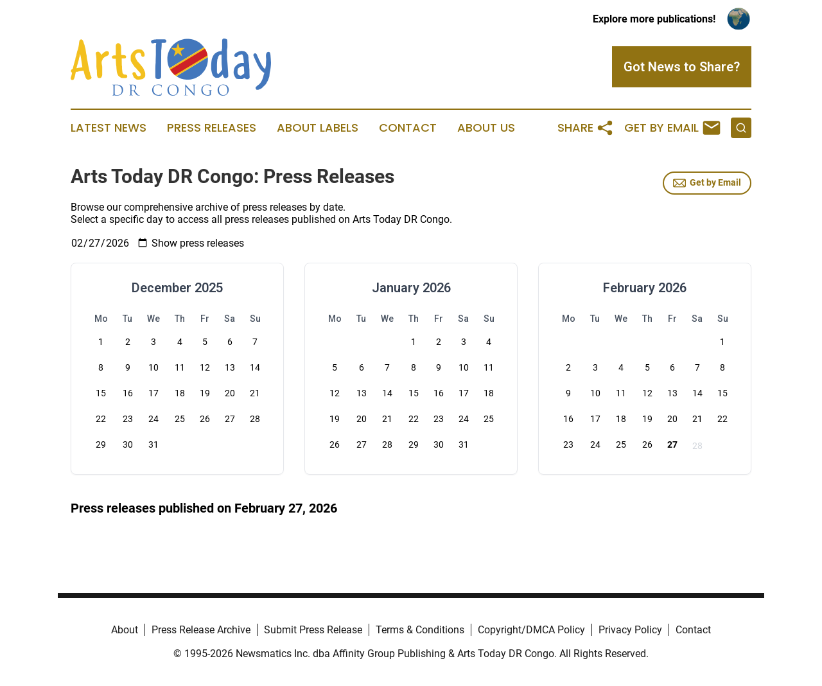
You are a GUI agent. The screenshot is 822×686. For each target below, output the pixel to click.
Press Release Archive (201, 630)
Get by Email (707, 183)
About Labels (317, 128)
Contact (408, 128)
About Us (486, 128)
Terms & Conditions (420, 630)
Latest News (108, 128)
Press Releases (211, 128)
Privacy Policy (630, 630)
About (124, 630)
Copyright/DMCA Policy (531, 630)
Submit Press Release (313, 630)
